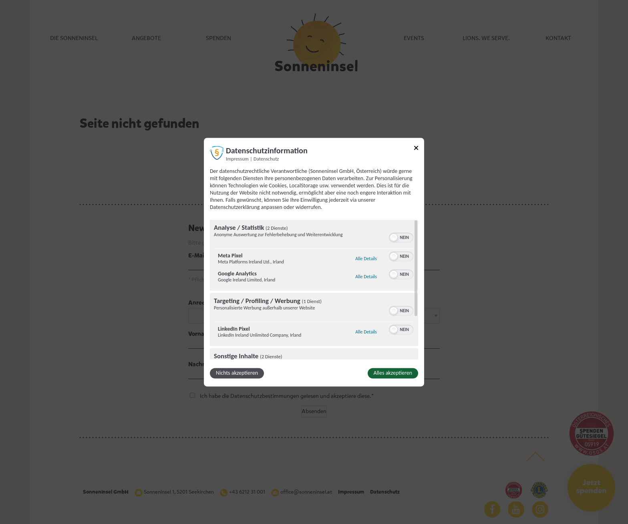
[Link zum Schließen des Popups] (416, 149)
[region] (314, 289)
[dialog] (314, 262)
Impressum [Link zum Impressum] (237, 159)
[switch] (401, 236)
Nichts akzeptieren (237, 372)
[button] (393, 237)
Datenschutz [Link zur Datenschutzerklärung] (266, 159)
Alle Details (366, 258)
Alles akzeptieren (393, 372)
